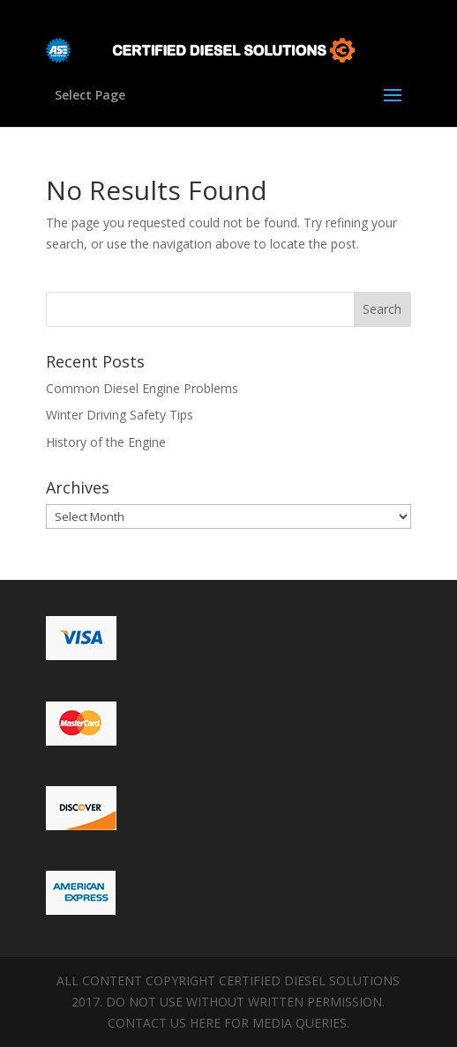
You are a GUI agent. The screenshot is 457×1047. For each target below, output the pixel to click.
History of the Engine (106, 442)
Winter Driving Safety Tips (119, 414)
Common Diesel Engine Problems (142, 388)
